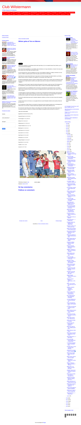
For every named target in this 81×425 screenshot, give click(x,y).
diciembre (69, 134)
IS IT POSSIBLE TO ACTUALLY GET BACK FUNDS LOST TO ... (72, 107)
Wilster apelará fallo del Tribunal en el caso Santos (71, 239)
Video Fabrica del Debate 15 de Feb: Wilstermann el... (71, 203)
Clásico (13, 12)
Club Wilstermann (16, 7)
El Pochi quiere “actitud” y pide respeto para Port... (71, 188)
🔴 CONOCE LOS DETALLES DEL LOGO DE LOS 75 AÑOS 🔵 (11, 76)
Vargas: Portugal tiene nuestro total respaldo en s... (71, 303)
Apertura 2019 (25, 183)
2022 (67, 128)
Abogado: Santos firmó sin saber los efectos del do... (71, 371)
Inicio (42, 220)
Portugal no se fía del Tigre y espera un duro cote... (71, 272)
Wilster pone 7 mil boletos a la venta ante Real (70, 367)
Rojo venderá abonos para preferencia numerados (71, 296)
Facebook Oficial (5, 37)
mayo (68, 146)
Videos (68, 14)
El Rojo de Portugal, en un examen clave (71, 168)
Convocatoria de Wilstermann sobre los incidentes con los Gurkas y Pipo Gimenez (11, 44)
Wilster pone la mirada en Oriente (71, 321)
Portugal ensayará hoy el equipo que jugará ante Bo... (71, 161)
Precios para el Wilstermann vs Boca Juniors (71, 360)
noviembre (69, 136)
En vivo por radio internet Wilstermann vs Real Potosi (71, 340)
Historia (14, 14)
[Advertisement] (38, 25)
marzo (68, 149)
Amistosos (8, 12)
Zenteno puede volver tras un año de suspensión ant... (71, 292)
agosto (68, 141)
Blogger (44, 422)
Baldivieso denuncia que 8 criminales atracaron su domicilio (9, 102)
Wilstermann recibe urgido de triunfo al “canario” (71, 171)
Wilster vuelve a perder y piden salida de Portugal (71, 192)
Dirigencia (48, 12)
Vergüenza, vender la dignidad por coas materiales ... (71, 118)
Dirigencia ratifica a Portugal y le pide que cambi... (71, 174)
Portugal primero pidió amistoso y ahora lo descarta (71, 268)
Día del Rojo (54, 12)
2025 (67, 123)
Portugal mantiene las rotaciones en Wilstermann (71, 223)
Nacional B (68, 51)
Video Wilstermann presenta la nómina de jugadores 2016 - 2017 (11, 96)
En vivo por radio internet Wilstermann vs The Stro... (71, 257)
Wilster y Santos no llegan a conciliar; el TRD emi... (71, 363)
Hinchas (9, 14)
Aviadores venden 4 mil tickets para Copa (71, 226)
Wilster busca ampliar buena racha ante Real (71, 353)
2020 (67, 131)
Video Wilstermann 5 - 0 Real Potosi (71, 337)
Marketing (43, 14)
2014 (67, 404)
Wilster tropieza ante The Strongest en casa (71, 254)
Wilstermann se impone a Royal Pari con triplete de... (71, 384)
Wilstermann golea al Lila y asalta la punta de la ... (71, 327)
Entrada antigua (59, 220)
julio (68, 143)
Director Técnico (42, 12)
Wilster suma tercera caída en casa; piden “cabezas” (71, 195)
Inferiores (32, 14)
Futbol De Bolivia (69, 63)
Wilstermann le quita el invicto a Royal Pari (71, 391)
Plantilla (48, 14)
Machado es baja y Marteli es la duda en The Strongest (71, 261)
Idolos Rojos (19, 14)
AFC (4, 12)
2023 (67, 126)
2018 (67, 398)
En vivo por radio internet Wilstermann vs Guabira (71, 199)
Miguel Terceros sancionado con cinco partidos (73, 93)
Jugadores (37, 14)
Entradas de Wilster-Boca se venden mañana (71, 243)
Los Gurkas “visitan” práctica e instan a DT (71, 182)
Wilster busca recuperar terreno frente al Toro (71, 229)
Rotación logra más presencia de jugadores (70, 323)
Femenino (60, 12)
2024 (67, 125)
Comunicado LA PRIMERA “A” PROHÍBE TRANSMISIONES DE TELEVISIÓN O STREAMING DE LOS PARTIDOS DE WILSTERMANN (72, 80)
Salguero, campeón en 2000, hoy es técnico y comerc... (71, 250)
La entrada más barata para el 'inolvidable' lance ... (71, 343)
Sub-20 (57, 14)
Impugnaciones (26, 14)
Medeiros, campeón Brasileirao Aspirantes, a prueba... (70, 289)
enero (68, 395)
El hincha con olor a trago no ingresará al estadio (71, 214)
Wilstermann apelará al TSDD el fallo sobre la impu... (71, 235)
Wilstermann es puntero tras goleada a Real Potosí (71, 333)
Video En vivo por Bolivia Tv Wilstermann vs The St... (71, 280)
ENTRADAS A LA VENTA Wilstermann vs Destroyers (71, 164)
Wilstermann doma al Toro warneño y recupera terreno (71, 210)
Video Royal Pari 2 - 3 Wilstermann (71, 393)
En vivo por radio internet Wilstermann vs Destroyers (71, 157)
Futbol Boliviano (69, 37)
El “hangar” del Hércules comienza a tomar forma (71, 307)
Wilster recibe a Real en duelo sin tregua (71, 357)
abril (68, 148)
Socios (53, 14)
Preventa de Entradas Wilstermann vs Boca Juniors (71, 184)
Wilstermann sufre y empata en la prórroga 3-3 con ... (71, 153)
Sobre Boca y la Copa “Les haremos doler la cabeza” (71, 314)
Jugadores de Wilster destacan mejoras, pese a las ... (71, 378)
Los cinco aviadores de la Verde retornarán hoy (71, 300)
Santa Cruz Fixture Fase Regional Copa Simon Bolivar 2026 (74, 53)
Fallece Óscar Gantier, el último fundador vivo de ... (71, 265)
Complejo (18, 12)
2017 (67, 399)
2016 (67, 401)
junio (68, 144)
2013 (67, 406)
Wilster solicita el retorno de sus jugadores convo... (71, 311)
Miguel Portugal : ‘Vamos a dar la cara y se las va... (71, 276)
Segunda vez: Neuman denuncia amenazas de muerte (11, 49)
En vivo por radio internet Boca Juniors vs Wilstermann (11, 86)
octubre (68, 138)
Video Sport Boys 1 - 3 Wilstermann (71, 220)
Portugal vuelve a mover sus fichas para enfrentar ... (71, 347)
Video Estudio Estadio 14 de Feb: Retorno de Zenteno (71, 206)
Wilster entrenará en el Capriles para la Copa (71, 382)
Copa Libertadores (25, 12)
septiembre (69, 139)
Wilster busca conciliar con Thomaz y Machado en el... (71, 374)
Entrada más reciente (23, 220)
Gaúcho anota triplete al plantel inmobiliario (71, 388)
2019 (67, 133)
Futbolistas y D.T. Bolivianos (71, 91)
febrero (68, 151)
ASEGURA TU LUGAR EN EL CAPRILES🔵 (71, 351)
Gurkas (4, 14)
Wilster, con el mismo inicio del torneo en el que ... (71, 284)
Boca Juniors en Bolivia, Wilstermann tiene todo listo (71, 232)
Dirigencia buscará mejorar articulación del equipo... (71, 246)
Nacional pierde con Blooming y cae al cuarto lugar (74, 65)
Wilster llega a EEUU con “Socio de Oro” (71, 318)
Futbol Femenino (71, 12)
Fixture (65, 12)
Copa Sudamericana (34, 12)
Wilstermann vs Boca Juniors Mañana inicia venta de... (71, 178)
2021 (67, 130)
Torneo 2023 (63, 14)
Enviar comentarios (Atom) (43, 223)
